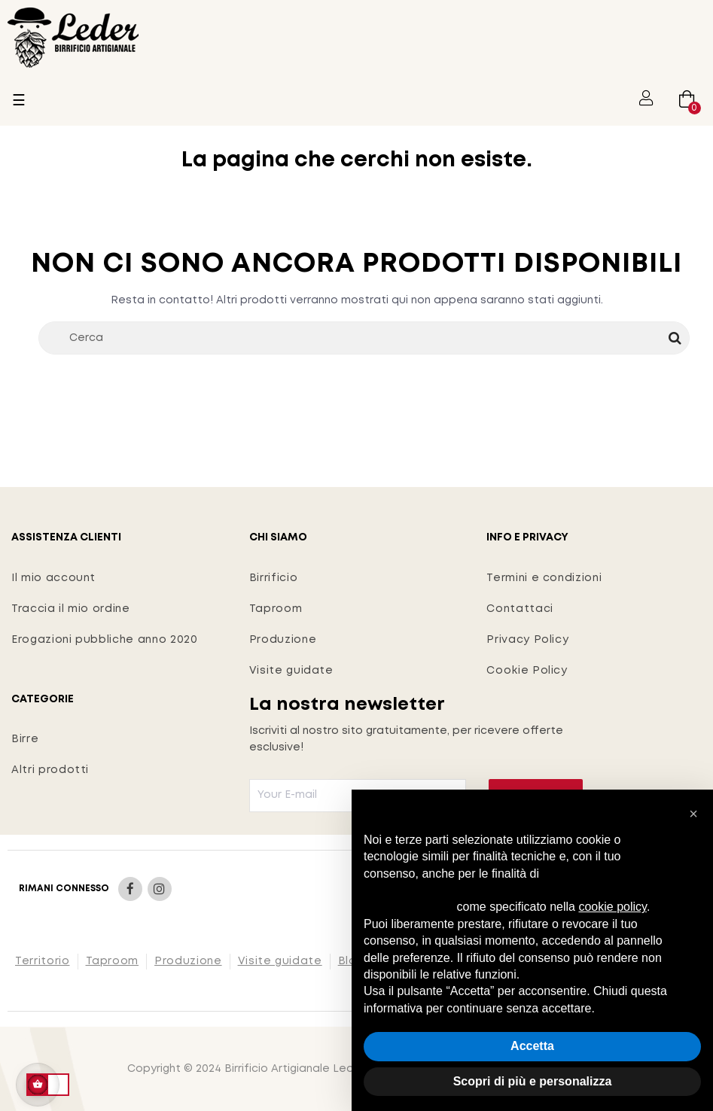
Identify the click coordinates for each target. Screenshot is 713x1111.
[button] (693, 814)
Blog (351, 961)
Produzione (283, 639)
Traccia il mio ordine (70, 608)
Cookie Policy (526, 670)
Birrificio (273, 578)
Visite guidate (291, 670)
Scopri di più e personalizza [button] (532, 1081)
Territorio (42, 961)
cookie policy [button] (612, 906)
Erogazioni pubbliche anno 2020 (104, 639)
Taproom (276, 608)
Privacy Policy (527, 639)
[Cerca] (364, 338)
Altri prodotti (50, 770)
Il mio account (53, 578)
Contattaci (519, 608)
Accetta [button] (532, 1045)
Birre (24, 739)
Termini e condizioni (544, 578)
